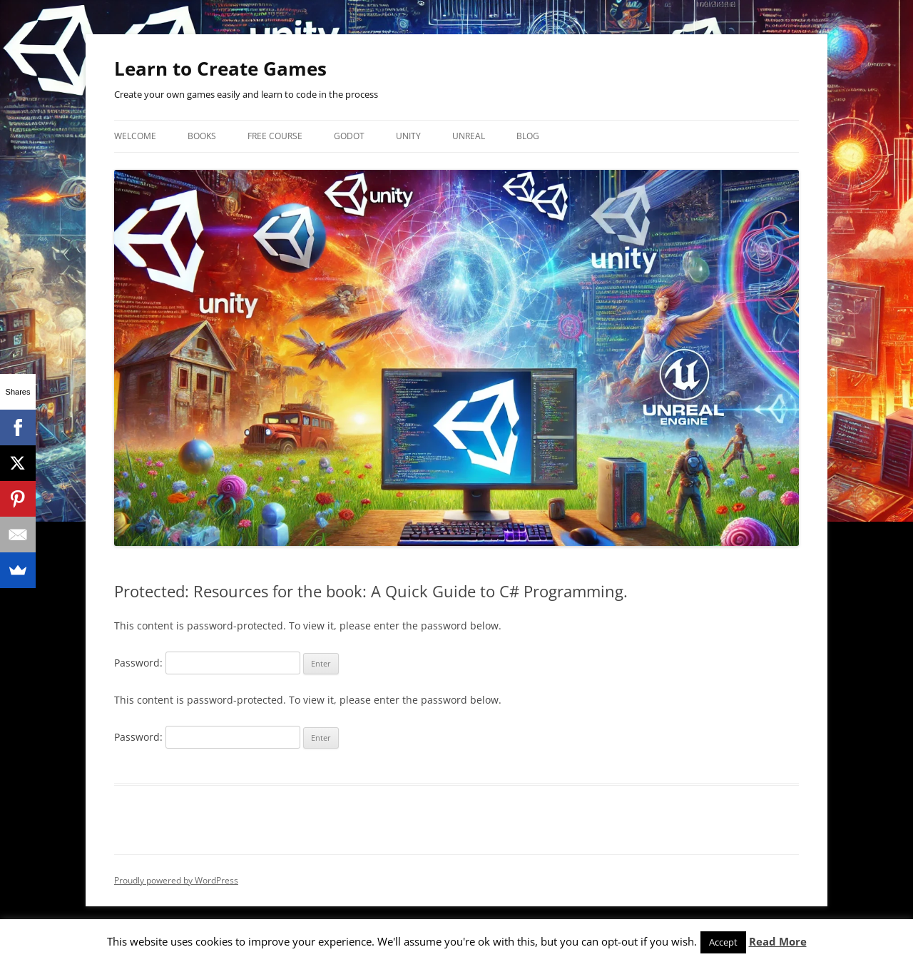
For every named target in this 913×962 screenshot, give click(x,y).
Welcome (135, 136)
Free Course (275, 136)
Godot (349, 136)
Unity (408, 136)
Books (202, 136)
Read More (778, 941)
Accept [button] (723, 942)
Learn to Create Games (220, 68)
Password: (207, 662)
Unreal (468, 136)
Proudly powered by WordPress (176, 880)
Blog (527, 136)
